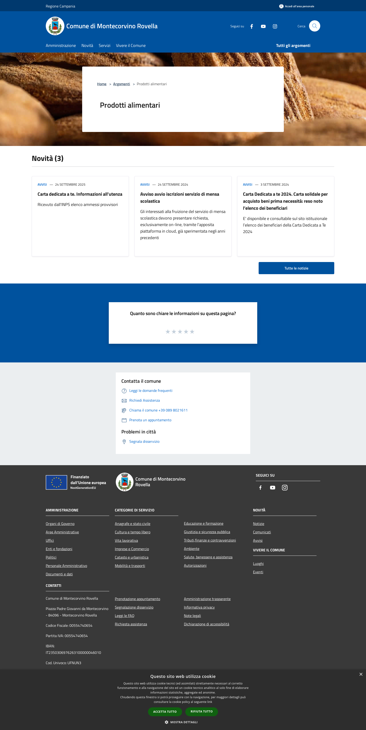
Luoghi (258, 563)
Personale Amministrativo (66, 565)
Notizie (258, 523)
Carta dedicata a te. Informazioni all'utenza (80, 194)
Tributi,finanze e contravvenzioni (210, 540)
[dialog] (183, 700)
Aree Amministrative (62, 532)
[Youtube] (261, 26)
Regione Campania (60, 6)
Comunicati (262, 532)
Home (101, 84)
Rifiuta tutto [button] (202, 711)
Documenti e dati (59, 574)
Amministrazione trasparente (207, 599)
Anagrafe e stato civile (132, 523)
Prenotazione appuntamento (137, 599)
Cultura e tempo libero (132, 532)
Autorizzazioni (195, 565)
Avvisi (42, 184)
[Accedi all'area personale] (296, 6)
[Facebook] (249, 26)
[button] (183, 722)
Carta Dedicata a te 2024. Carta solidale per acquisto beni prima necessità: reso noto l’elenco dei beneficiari (285, 201)
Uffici (50, 540)
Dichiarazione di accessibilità (206, 624)
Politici (51, 557)
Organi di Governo (60, 523)
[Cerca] (314, 26)
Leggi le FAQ (124, 615)
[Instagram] (273, 26)
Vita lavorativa (126, 540)
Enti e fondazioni (59, 549)
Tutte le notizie (296, 268)
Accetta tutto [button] (165, 712)
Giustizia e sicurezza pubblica (207, 532)
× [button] (360, 674)
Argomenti (121, 84)
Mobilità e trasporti (130, 565)
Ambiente (191, 548)
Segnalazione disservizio (134, 607)
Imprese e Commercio (132, 549)
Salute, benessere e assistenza (208, 557)
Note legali (192, 615)
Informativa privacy (199, 607)
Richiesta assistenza (131, 624)
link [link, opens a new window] (209, 702)
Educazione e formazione (203, 523)
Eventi (258, 572)
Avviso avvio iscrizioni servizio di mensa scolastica (179, 197)
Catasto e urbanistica (131, 557)
